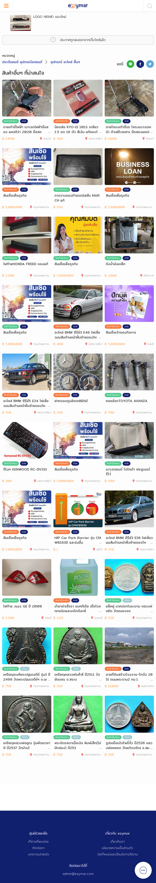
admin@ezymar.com (78, 873)
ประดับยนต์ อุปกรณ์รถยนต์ (22, 62)
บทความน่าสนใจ (38, 854)
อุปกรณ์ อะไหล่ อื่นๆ (65, 62)
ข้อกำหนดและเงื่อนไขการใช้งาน (117, 854)
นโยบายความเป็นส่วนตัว (117, 847)
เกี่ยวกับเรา (117, 841)
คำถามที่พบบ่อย (38, 841)
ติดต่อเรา (38, 847)
